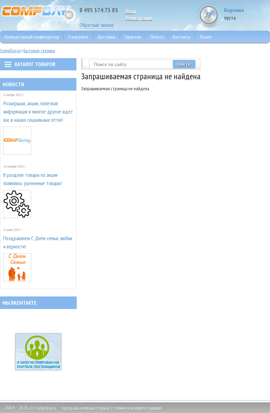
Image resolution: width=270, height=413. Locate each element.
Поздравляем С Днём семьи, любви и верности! (37, 242)
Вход (130, 11)
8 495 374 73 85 (99, 10)
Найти (184, 64)
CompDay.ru (10, 50)
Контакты (181, 37)
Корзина (247, 13)
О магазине (78, 37)
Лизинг (206, 37)
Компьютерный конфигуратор (32, 37)
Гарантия (132, 37)
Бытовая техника (39, 50)
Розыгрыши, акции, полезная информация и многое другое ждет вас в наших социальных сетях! (38, 111)
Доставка (106, 37)
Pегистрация (139, 17)
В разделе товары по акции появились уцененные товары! (32, 179)
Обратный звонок (97, 24)
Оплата (157, 37)
